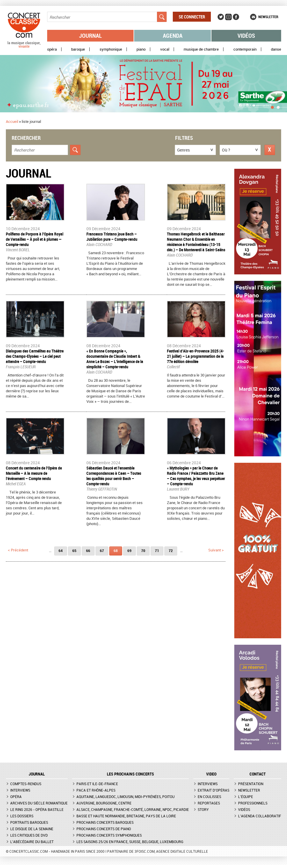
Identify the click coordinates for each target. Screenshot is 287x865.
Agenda (172, 35)
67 (102, 550)
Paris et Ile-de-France (97, 783)
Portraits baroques (29, 822)
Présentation (250, 783)
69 (129, 550)
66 (88, 550)
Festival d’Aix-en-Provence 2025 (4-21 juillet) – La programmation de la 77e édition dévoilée (195, 356)
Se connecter (192, 17)
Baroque (78, 49)
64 (61, 550)
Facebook (236, 17)
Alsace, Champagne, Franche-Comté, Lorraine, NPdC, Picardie (132, 809)
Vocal (164, 49)
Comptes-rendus (25, 783)
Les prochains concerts (130, 774)
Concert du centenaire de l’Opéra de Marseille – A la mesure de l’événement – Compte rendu (34, 473)
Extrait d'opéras (213, 790)
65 (74, 550)
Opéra (52, 49)
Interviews (20, 790)
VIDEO (211, 774)
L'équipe (245, 796)
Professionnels (252, 803)
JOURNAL (37, 774)
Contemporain (245, 49)
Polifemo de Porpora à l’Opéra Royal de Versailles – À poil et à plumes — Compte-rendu (34, 239)
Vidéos (246, 35)
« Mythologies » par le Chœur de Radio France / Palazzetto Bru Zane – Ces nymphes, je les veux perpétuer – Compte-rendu (196, 475)
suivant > (216, 550)
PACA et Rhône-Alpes (95, 790)
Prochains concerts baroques (105, 822)
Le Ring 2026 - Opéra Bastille (37, 809)
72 (171, 550)
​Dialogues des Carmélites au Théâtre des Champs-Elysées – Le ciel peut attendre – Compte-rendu (35, 356)
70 (143, 550)
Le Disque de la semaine (31, 828)
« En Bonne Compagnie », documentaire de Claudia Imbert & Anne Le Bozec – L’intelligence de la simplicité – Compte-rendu (114, 358)
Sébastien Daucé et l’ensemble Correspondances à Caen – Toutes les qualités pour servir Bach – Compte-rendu (113, 475)
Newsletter (268, 16)
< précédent (18, 550)
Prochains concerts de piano (103, 828)
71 (157, 550)
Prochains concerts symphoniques (109, 835)
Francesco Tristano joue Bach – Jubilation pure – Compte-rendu (111, 236)
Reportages (209, 803)
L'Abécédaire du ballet (32, 841)
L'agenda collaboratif (259, 816)
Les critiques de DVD (29, 835)
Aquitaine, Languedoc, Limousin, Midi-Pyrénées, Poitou (125, 796)
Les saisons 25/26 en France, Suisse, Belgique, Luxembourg (129, 841)
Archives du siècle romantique (39, 803)
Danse (276, 49)
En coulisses (209, 796)
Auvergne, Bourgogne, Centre (103, 803)
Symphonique (111, 49)
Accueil (12, 121)
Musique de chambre (201, 49)
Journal (90, 35)
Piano (141, 49)
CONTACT (258, 774)
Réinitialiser (269, 150)
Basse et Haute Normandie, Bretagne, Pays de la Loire (126, 816)
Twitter (221, 17)
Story (203, 809)
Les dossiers (21, 816)
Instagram (228, 17)
